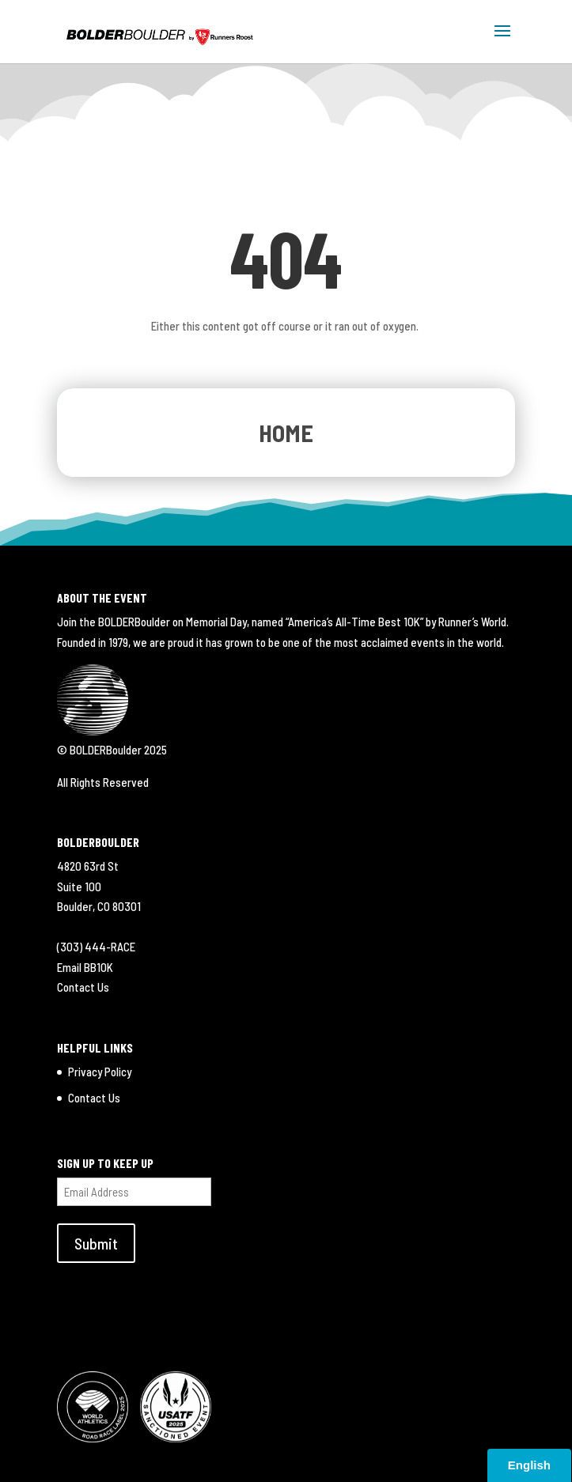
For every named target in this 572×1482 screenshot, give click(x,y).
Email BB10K (85, 967)
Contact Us (83, 987)
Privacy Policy (99, 1071)
